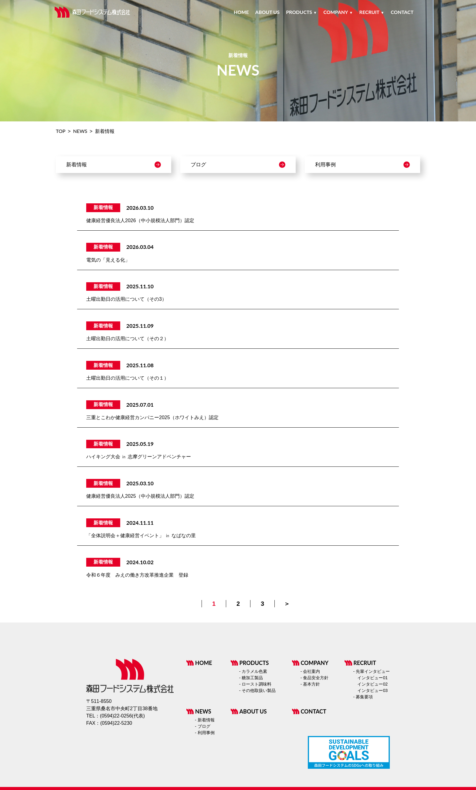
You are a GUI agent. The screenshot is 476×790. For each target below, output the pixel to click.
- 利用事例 (205, 732)
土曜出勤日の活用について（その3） (126, 299)
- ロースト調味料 (255, 684)
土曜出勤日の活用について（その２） (127, 338)
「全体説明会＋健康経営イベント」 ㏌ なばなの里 (141, 535)
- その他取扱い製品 (257, 690)
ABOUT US (249, 711)
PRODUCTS (250, 662)
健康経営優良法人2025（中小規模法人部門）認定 (140, 496)
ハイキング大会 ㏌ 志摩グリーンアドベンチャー (138, 456)
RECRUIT (360, 662)
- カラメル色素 (253, 671)
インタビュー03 (372, 690)
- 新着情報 (205, 719)
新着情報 (113, 164)
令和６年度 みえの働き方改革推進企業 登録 (137, 575)
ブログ (238, 164)
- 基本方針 (310, 684)
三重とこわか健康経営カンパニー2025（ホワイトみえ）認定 (152, 417)
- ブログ (202, 726)
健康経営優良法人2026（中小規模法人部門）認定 (140, 220)
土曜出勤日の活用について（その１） (127, 378)
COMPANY (310, 662)
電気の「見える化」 (108, 260)
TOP (60, 131)
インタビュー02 (372, 684)
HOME (199, 662)
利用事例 (362, 164)
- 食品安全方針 (315, 677)
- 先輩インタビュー (371, 671)
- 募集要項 (363, 696)
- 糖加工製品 (251, 677)
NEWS (80, 131)
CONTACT (309, 711)
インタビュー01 (372, 677)
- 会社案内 (310, 671)
